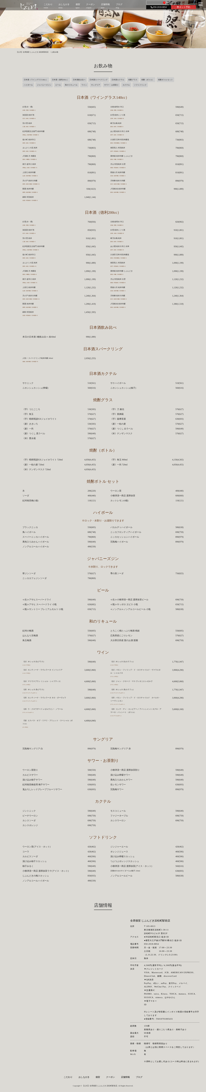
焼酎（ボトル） (147, 80)
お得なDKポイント (171, 2)
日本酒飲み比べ (79, 80)
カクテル (126, 85)
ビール (58, 85)
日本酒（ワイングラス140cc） (36, 80)
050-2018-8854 (159, 7)
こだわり (68, 1077)
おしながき (84, 1077)
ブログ (139, 1077)
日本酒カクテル (118, 80)
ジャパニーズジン (44, 85)
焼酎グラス (132, 80)
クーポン (110, 1077)
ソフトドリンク (140, 85)
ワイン (84, 85)
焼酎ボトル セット (165, 80)
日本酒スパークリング (98, 80)
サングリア (95, 85)
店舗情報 (125, 1077)
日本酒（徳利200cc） (60, 80)
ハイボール (28, 85)
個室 (98, 1077)
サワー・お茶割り (111, 85)
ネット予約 (183, 7)
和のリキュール (71, 85)
